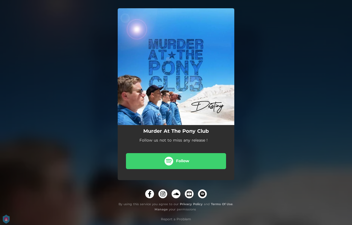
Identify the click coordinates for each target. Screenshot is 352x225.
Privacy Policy (191, 204)
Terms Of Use (222, 204)
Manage (161, 209)
